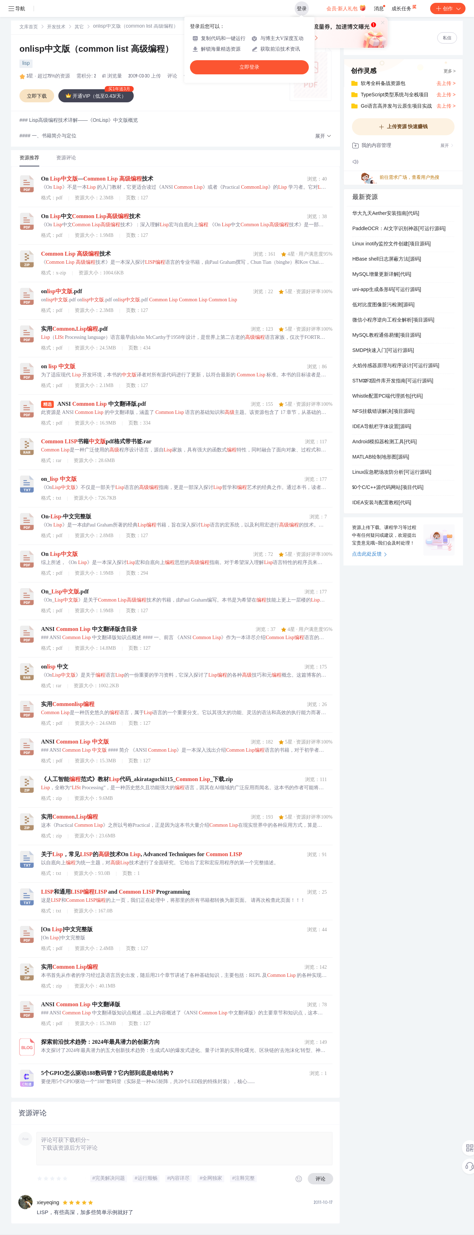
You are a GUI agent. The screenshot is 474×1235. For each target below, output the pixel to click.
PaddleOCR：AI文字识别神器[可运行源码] (399, 229)
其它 (79, 27)
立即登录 (249, 67)
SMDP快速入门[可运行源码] (383, 350)
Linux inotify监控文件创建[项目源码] (391, 244)
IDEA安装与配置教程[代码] (381, 503)
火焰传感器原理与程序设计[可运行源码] (395, 366)
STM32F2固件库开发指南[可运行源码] (392, 381)
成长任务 (404, 7)
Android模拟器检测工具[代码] (384, 442)
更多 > (450, 71)
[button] (323, 136)
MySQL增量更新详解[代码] (381, 274)
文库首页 (28, 27)
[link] (28, 27)
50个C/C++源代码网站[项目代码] (387, 487)
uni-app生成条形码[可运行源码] (386, 290)
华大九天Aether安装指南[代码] (385, 213)
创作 (448, 8)
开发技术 (56, 27)
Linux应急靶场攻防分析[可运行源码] (391, 472)
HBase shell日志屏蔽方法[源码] (386, 259)
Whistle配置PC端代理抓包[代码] (387, 396)
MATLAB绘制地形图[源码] (380, 457)
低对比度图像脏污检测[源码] (383, 305)
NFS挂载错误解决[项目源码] (383, 411)
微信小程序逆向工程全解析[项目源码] (393, 320)
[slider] (52, 1178)
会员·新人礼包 (346, 7)
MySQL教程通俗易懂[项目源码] (386, 335)
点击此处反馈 (369, 554)
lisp (26, 63)
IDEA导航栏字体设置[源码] (381, 427)
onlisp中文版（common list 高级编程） (96, 50)
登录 (302, 8)
